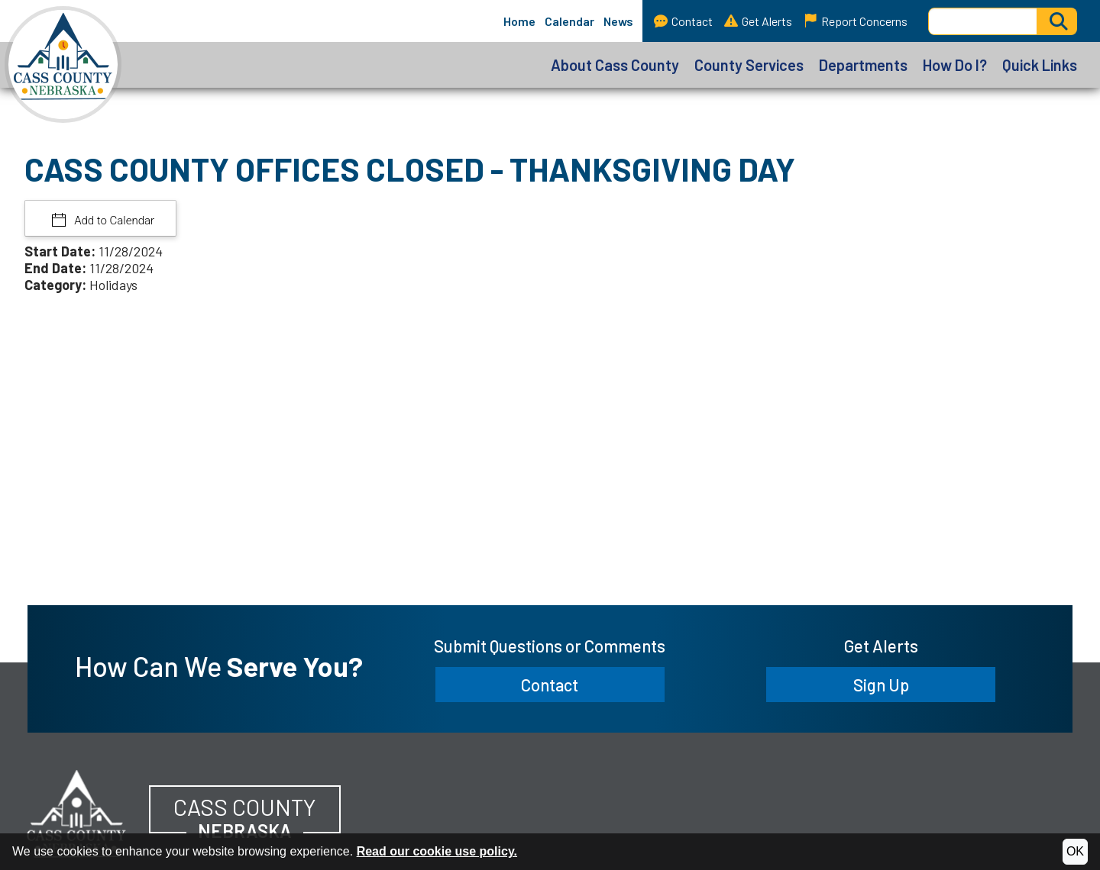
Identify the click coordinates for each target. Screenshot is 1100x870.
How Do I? (955, 65)
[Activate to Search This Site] (1057, 21)
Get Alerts (758, 21)
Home (519, 21)
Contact (683, 21)
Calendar (569, 21)
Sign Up (881, 684)
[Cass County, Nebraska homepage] (61, 64)
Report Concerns (855, 21)
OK (1075, 851)
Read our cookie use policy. (437, 851)
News (618, 21)
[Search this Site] (982, 21)
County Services (749, 65)
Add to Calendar (113, 220)
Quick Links (1039, 65)
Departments (863, 65)
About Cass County (615, 65)
